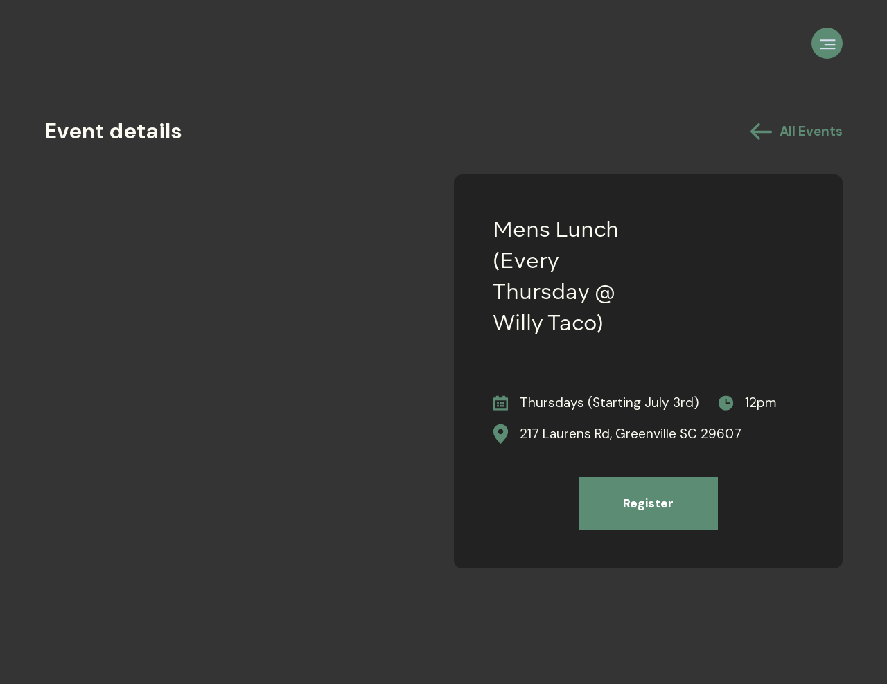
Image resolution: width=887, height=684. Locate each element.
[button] (827, 43)
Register (648, 503)
